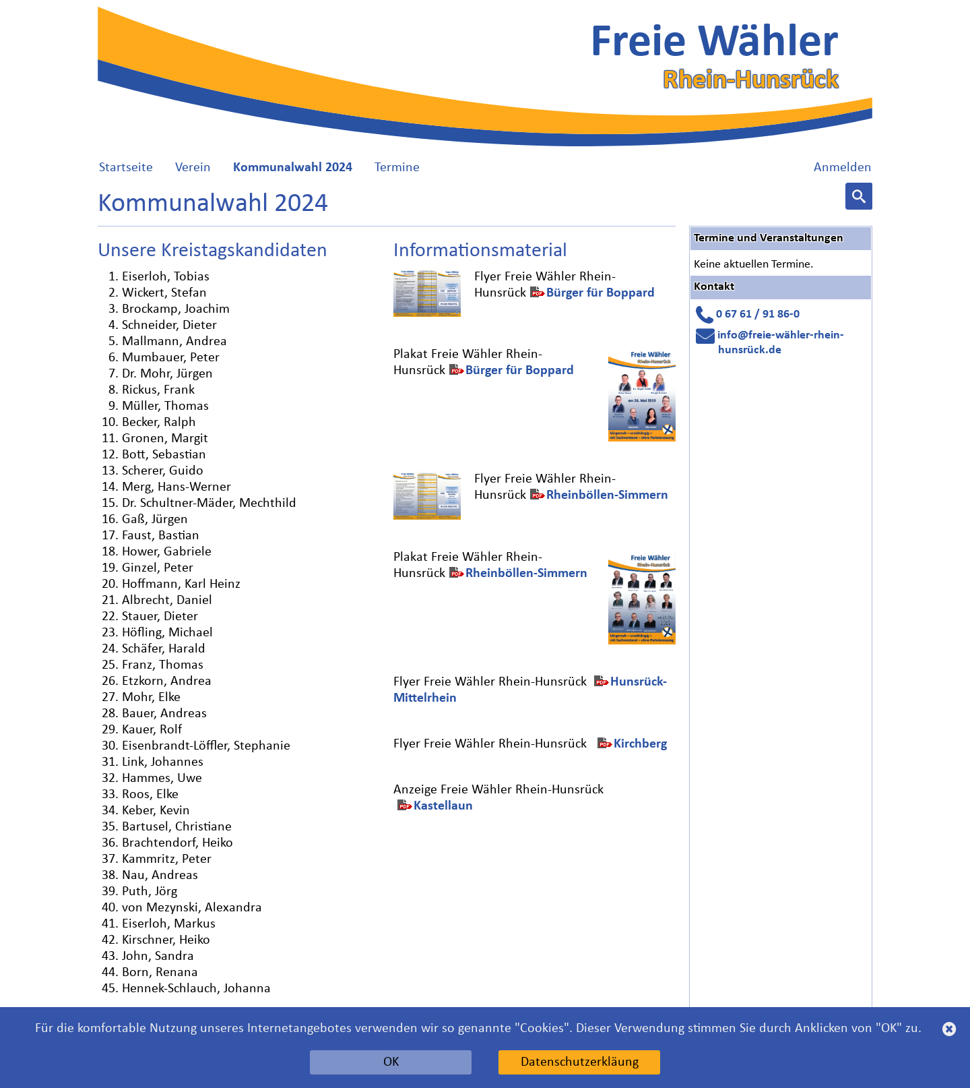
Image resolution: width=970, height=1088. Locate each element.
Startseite (126, 168)
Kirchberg (640, 744)
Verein (193, 168)
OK (391, 1062)
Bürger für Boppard (600, 293)
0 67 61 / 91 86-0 (758, 314)
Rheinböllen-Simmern (607, 495)
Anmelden (843, 168)
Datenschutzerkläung (580, 1062)
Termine (397, 168)
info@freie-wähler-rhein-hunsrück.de (780, 343)
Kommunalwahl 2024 (292, 168)
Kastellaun (443, 806)
